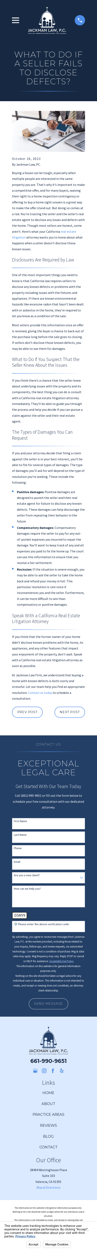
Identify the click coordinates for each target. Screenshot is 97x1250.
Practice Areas (48, 1114)
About (48, 1104)
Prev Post (27, 712)
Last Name (20, 835)
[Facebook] (53, 1070)
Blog (48, 1136)
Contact (48, 1147)
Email (17, 862)
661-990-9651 (48, 1061)
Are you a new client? (27, 875)
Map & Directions (48, 1187)
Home (48, 1093)
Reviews (48, 1125)
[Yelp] (61, 1070)
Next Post (70, 712)
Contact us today (40, 693)
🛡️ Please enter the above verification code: (41, 924)
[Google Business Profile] (35, 1070)
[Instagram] (44, 1070)
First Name (20, 821)
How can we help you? (27, 888)
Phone (18, 848)
